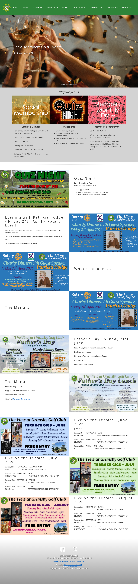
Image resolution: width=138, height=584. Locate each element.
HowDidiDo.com (73, 567)
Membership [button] (97, 7)
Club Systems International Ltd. (73, 565)
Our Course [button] (79, 7)
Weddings (113, 7)
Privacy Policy (57, 561)
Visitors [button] (38, 7)
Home (16, 7)
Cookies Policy (81, 561)
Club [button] (26, 7)
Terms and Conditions (68, 561)
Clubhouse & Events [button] (58, 7)
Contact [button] (127, 7)
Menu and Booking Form (21, 399)
